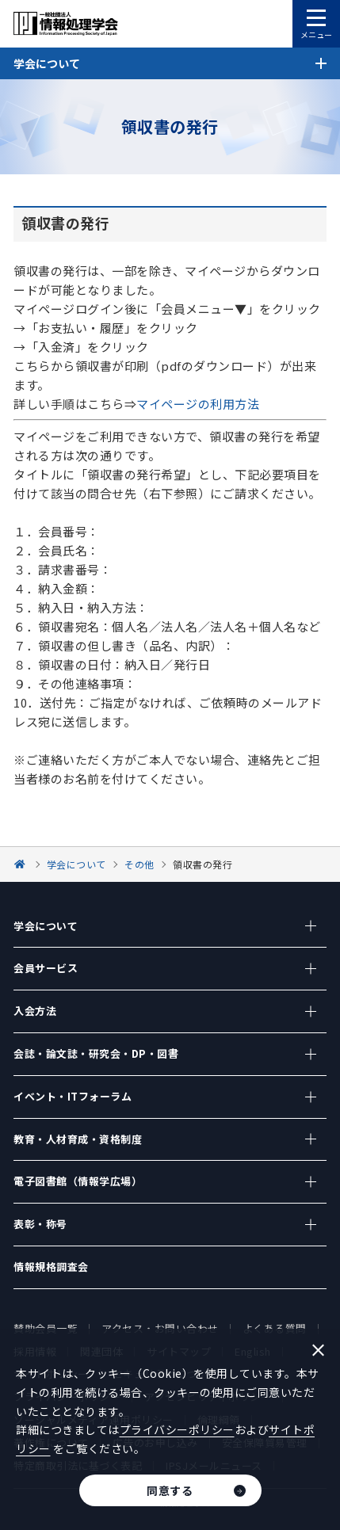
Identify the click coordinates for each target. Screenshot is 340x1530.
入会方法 (34, 1010)
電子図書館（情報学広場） (77, 1181)
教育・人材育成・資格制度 (77, 1139)
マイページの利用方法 (197, 403)
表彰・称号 (40, 1223)
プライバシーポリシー (177, 1429)
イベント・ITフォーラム (72, 1096)
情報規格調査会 (51, 1266)
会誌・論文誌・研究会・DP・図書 (95, 1053)
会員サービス (45, 967)
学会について (45, 925)
